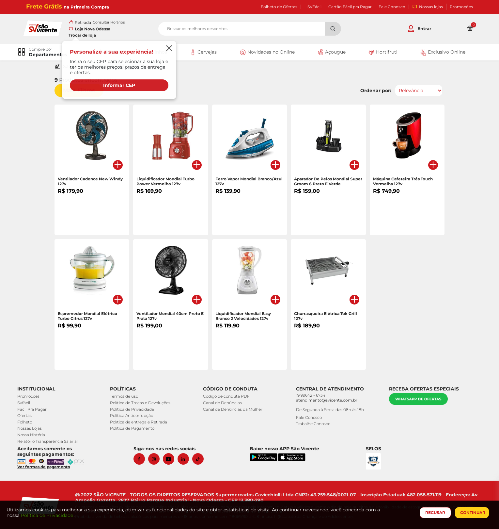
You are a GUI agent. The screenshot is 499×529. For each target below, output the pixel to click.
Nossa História (33, 435)
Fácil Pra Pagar (34, 409)
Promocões (31, 396)
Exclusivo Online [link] (440, 53)
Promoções (461, 7)
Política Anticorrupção (133, 416)
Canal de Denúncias (223, 403)
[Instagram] (156, 459)
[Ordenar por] (416, 91)
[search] (249, 29)
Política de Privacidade (134, 409)
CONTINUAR (471, 512)
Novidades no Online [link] (266, 53)
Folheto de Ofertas (279, 7)
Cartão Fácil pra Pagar (350, 7)
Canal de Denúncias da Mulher (233, 409)
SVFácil (314, 7)
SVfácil (26, 403)
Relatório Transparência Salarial (50, 441)
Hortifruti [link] (381, 53)
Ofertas (27, 416)
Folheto (27, 422)
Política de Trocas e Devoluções (142, 403)
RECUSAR (434, 512)
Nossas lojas (427, 7)
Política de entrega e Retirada (140, 422)
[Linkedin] (186, 459)
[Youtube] (171, 459)
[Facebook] (141, 459)
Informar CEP (122, 86)
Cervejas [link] (203, 53)
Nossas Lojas (32, 428)
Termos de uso (126, 396)
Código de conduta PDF (227, 396)
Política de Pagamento (134, 428)
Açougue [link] (330, 53)
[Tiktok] (200, 459)
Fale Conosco (392, 7)
